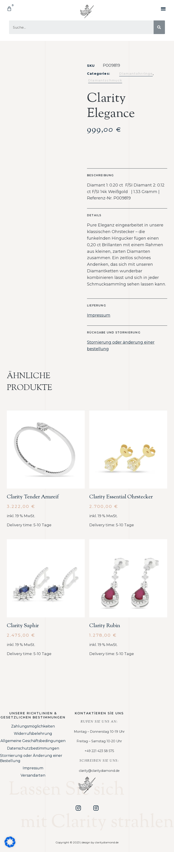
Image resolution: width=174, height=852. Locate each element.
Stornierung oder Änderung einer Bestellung (31, 758)
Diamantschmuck (105, 80)
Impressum (98, 315)
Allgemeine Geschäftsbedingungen (32, 741)
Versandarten (33, 775)
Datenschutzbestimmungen (33, 748)
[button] (163, 8)
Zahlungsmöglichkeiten (33, 726)
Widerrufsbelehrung (33, 733)
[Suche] (159, 27)
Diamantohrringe (136, 74)
